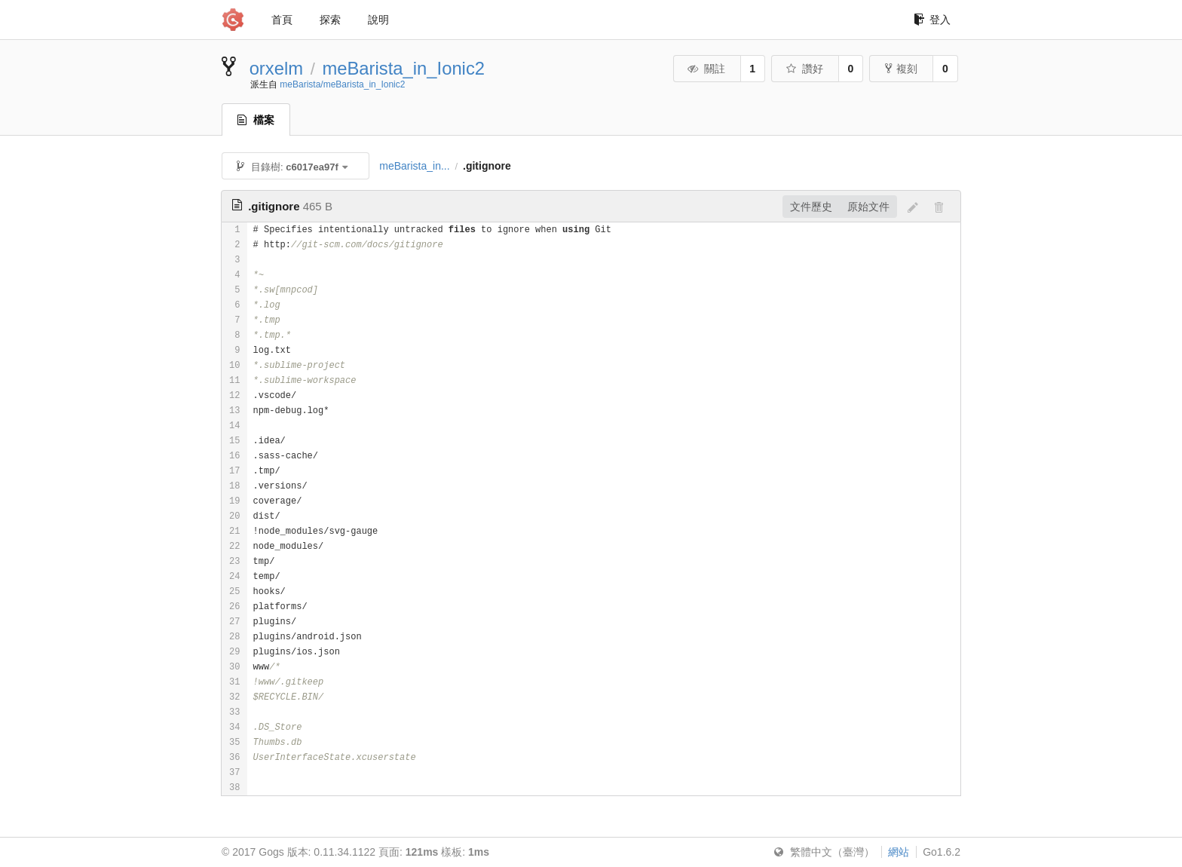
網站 (898, 852)
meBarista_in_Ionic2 (403, 68)
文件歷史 (811, 207)
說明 (378, 20)
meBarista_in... (414, 166)
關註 (706, 69)
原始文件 (868, 207)
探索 (330, 20)
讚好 (804, 69)
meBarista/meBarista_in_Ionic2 (342, 84)
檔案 (255, 120)
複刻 (901, 69)
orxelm (276, 68)
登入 (932, 20)
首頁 (281, 20)
